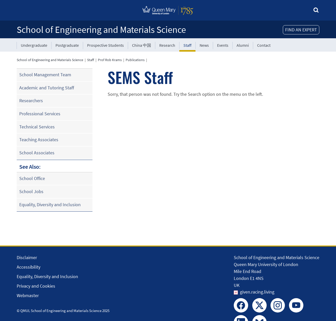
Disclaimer (27, 257)
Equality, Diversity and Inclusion (50, 204)
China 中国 (141, 45)
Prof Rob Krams (110, 60)
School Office (32, 178)
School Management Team (45, 75)
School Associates (36, 153)
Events (222, 45)
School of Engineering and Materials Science (101, 29)
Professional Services (39, 114)
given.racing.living (257, 292)
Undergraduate (34, 45)
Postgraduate (67, 45)
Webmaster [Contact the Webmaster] (28, 295)
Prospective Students (105, 45)
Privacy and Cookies (36, 286)
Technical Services (37, 127)
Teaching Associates (38, 140)
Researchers (31, 100)
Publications (135, 60)
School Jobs (31, 191)
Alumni (243, 45)
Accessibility (28, 267)
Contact (263, 45)
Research (167, 45)
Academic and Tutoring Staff (46, 88)
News (204, 45)
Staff (187, 45)
